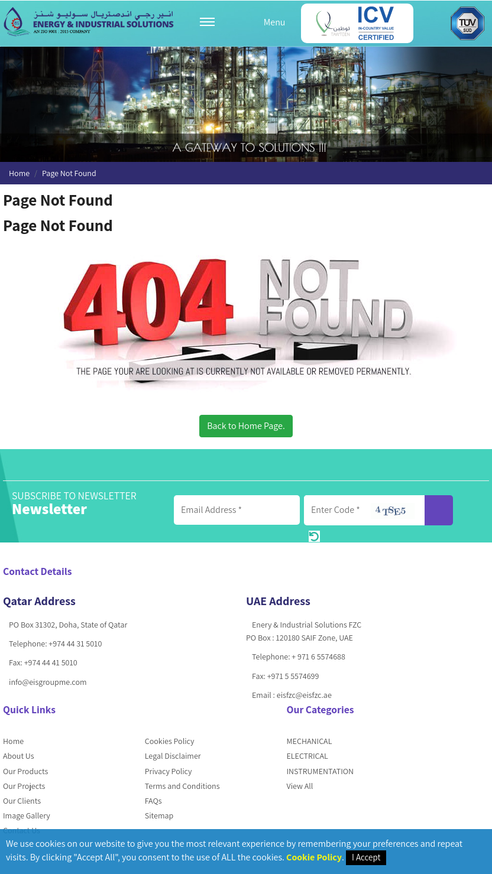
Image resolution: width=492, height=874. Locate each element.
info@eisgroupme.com (48, 682)
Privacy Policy (168, 771)
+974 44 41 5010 (50, 662)
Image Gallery (26, 815)
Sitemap (159, 815)
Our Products (25, 771)
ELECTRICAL (307, 755)
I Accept (366, 857)
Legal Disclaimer (173, 755)
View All (300, 786)
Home (19, 173)
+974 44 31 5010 (75, 643)
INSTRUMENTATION (320, 771)
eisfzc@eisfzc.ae (304, 695)
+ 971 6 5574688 (318, 656)
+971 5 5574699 (293, 676)
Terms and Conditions (182, 786)
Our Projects (24, 786)
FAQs (153, 800)
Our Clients (22, 800)
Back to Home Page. (246, 426)
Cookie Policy (314, 857)
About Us (18, 755)
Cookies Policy (170, 741)
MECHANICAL (309, 741)
